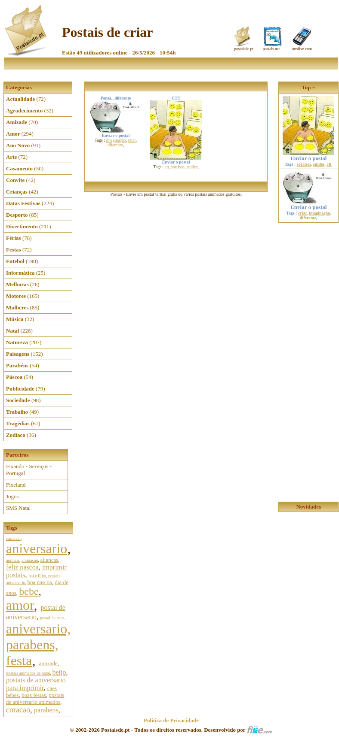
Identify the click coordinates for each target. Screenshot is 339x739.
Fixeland (16, 485)
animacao (30, 560)
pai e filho (37, 575)
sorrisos (178, 166)
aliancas (49, 560)
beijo (59, 672)
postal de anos (52, 617)
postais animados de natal (28, 673)
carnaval (13, 538)
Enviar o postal (308, 155)
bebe (28, 591)
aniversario (36, 548)
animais (12, 560)
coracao (18, 710)
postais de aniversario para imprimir (36, 683)
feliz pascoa (22, 567)
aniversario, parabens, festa (38, 644)
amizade (48, 663)
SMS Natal (18, 508)
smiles (192, 166)
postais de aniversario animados (35, 698)
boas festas (34, 695)
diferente (115, 144)
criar (132, 140)
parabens (46, 710)
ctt (167, 166)
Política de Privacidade (171, 720)
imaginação (116, 140)
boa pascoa (39, 582)
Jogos (12, 496)
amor (20, 605)
